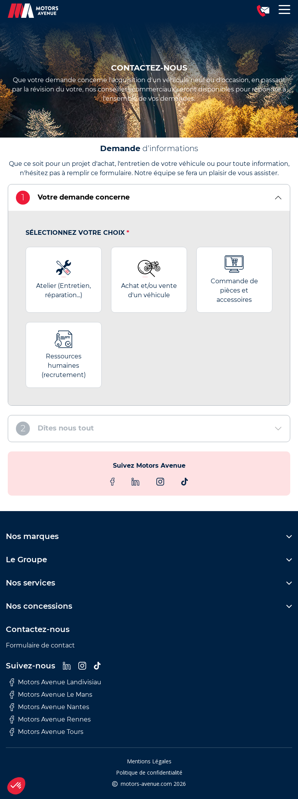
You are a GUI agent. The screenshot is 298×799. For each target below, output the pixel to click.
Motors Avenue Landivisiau (55, 682)
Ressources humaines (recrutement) (64, 355)
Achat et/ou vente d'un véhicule (149, 279)
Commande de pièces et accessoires (234, 279)
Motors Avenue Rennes (50, 719)
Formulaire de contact (40, 645)
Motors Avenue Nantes (49, 707)
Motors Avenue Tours (46, 732)
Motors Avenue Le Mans (51, 695)
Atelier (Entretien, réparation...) (63, 279)
